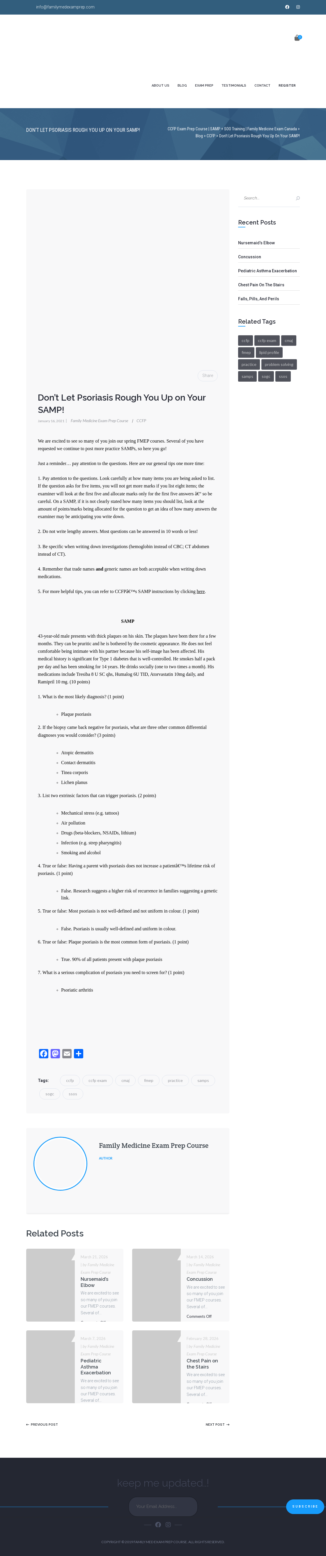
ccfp (70, 1080)
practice (175, 1080)
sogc (49, 1093)
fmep (148, 1080)
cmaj (125, 1080)
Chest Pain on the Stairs (202, 1364)
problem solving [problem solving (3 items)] (279, 364)
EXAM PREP (204, 85)
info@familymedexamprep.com (65, 7)
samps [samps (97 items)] (247, 376)
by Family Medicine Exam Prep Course (97, 1268)
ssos (73, 1093)
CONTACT (262, 85)
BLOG (182, 85)
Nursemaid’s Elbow (94, 1282)
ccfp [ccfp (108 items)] (245, 340)
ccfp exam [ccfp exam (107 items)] (267, 340)
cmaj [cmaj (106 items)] (289, 340)
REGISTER (287, 85)
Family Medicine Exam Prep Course (97, 420)
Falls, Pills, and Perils (258, 299)
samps (203, 1080)
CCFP (141, 420)
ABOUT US (160, 85)
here (201, 591)
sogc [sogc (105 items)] (266, 376)
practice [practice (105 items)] (249, 364)
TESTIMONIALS (234, 85)
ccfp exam (97, 1080)
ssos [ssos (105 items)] (283, 376)
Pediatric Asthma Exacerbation (96, 1367)
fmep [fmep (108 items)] (246, 352)
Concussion (200, 1279)
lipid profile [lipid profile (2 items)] (269, 352)
